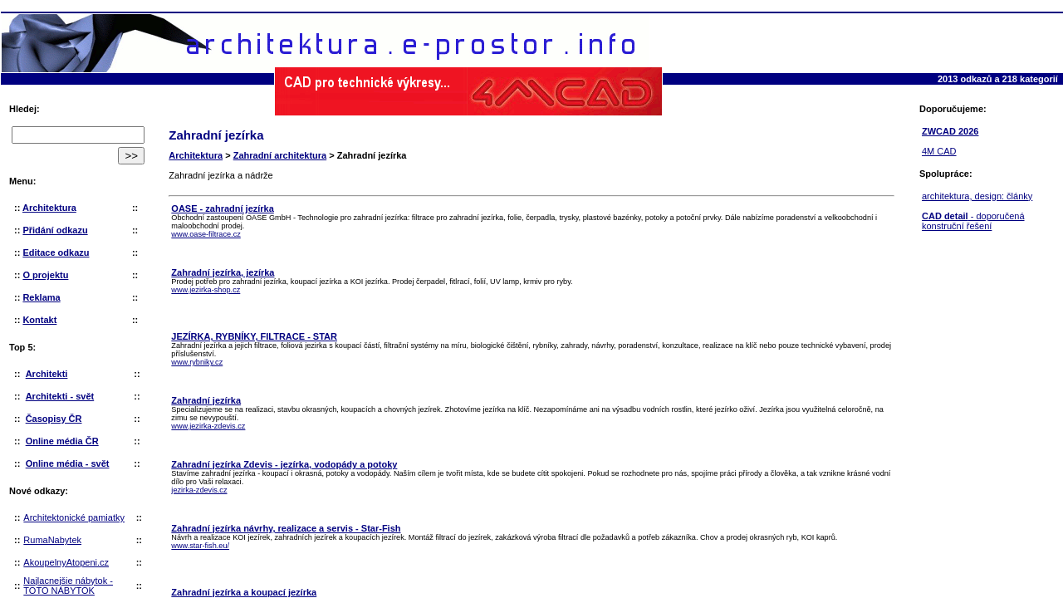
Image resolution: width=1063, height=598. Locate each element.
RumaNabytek (52, 540)
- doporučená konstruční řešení (973, 221)
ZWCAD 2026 (950, 131)
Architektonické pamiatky (74, 517)
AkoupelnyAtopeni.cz (66, 562)
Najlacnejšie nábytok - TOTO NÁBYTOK (68, 586)
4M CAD (939, 151)
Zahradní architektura (279, 155)
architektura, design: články (977, 196)
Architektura (196, 155)
